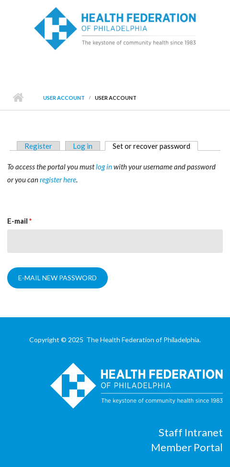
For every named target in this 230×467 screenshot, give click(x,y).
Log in (82, 146)
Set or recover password (155, 146)
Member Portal (187, 447)
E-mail (19, 220)
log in (104, 166)
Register (38, 146)
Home (18, 98)
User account (64, 98)
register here (58, 179)
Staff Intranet (191, 432)
